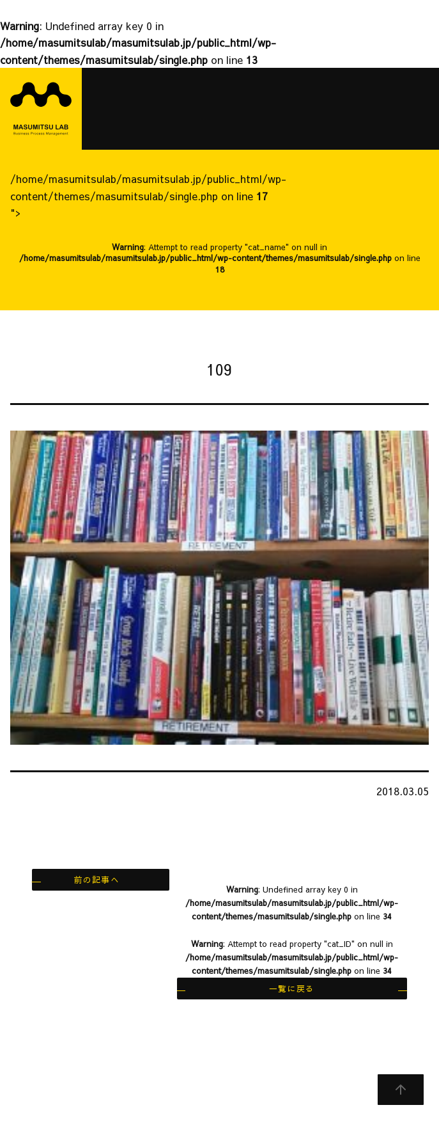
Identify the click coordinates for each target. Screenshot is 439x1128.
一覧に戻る (291, 988)
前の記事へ (96, 879)
